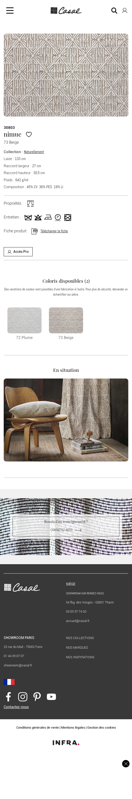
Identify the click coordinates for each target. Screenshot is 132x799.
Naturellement (34, 151)
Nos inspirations (80, 657)
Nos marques (77, 647)
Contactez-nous (66, 530)
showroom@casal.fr (18, 665)
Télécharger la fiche (49, 231)
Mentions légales (73, 727)
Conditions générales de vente (37, 727)
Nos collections (80, 638)
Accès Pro (18, 252)
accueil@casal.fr (77, 621)
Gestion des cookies (101, 727)
